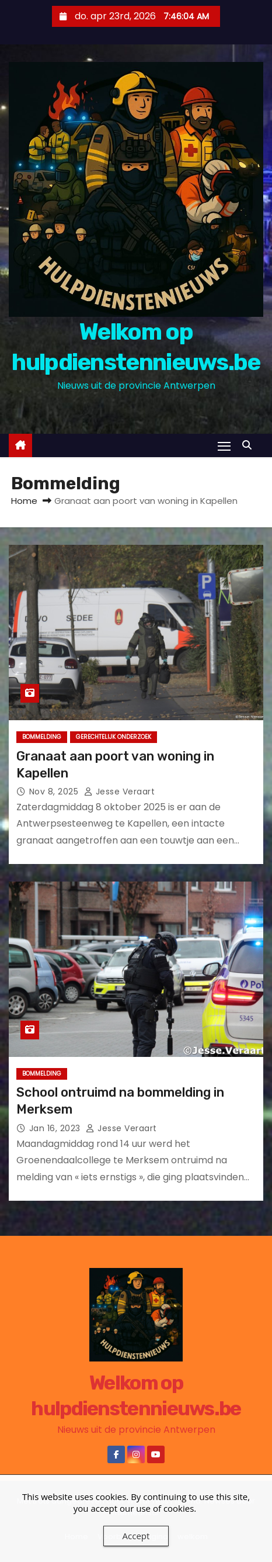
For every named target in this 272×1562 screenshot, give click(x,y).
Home (24, 501)
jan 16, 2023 (56, 1128)
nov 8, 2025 (55, 791)
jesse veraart (119, 791)
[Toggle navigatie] (224, 445)
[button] (249, 445)
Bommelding (41, 736)
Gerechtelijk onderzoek (113, 736)
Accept (136, 1536)
